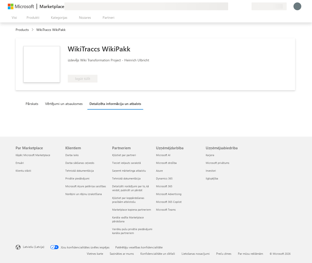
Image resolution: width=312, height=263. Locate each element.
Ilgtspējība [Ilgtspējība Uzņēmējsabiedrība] (212, 178)
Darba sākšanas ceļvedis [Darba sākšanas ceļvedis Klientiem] (79, 163)
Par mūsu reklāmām (250, 253)
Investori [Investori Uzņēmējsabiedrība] (211, 170)
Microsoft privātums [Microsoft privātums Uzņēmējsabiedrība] (217, 163)
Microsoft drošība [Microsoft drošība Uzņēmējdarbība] (166, 163)
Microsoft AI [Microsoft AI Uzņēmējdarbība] (163, 155)
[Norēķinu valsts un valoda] (269, 6)
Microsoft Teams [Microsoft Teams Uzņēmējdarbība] (166, 209)
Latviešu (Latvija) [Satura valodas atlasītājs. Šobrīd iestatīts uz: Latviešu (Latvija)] (33, 247)
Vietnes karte (95, 253)
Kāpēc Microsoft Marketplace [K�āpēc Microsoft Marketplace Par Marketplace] (33, 155)
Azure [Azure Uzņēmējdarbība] (159, 170)
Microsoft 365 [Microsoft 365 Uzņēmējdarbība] (164, 186)
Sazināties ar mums (122, 253)
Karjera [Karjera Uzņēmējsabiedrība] (210, 155)
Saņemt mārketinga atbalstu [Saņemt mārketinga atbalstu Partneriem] (129, 170)
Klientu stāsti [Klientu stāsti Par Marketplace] (23, 170)
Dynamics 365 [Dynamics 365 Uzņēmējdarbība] (164, 178)
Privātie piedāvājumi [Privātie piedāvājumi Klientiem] (77, 178)
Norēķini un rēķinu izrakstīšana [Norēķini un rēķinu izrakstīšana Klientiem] (83, 194)
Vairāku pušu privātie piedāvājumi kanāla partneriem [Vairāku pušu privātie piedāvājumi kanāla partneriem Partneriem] (132, 231)
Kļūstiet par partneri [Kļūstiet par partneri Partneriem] (124, 155)
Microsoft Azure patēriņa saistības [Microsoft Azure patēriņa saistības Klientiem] (85, 186)
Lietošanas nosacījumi (196, 253)
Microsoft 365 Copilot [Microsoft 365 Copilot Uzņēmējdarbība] (169, 202)
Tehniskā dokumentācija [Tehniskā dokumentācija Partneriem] (126, 178)
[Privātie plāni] (248, 6)
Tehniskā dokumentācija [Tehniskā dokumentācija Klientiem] (79, 170)
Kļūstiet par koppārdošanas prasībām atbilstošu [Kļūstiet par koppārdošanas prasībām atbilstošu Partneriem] (128, 200)
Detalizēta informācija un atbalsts (115, 103)
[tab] (33, 103)
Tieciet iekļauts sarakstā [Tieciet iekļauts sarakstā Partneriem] (126, 163)
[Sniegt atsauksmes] (230, 6)
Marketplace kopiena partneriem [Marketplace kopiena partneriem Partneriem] (131, 209)
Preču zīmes (223, 253)
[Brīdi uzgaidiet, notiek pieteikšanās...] (297, 6)
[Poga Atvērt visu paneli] (13, 17)
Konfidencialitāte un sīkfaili (157, 253)
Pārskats (32, 103)
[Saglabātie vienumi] (242, 6)
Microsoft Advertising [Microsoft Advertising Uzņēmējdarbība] (168, 194)
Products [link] (22, 29)
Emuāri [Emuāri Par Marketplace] (20, 163)
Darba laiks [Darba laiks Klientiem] (72, 155)
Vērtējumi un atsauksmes (64, 103)
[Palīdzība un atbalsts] (236, 6)
